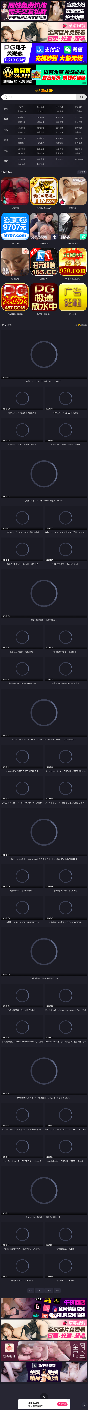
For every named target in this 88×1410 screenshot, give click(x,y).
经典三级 (40, 132)
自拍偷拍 (40, 117)
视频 (6, 119)
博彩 (6, 108)
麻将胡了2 (22, 111)
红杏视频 (21, 164)
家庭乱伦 (40, 149)
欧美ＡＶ (59, 117)
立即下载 (62, 1404)
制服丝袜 (21, 132)
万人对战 (59, 107)
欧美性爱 (78, 128)
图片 (6, 140)
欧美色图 (59, 138)
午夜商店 (40, 159)
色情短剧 (40, 164)
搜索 (81, 97)
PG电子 (22, 107)
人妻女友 (59, 149)
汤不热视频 (78, 159)
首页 (31, 1290)
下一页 (48, 1290)
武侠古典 (78, 149)
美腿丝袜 (21, 143)
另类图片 (78, 143)
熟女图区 (59, 143)
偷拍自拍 (40, 128)
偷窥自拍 (21, 138)
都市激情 (21, 149)
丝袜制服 (40, 122)
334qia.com (44, 90)
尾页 (57, 1290)
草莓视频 (59, 159)
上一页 (39, 1290)
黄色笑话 (59, 153)
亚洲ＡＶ (21, 117)
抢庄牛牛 (78, 111)
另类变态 (78, 132)
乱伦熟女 (59, 132)
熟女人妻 (21, 122)
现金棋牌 (59, 111)
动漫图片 (78, 138)
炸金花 (40, 111)
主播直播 (59, 122)
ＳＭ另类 (78, 122)
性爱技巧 (78, 153)
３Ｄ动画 (78, 117)
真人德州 (40, 107)
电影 (6, 129)
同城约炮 (21, 159)
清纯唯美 (40, 143)
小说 (6, 150)
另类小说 (40, 153)
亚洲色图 (40, 138)
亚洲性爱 (21, 128)
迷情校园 (21, 153)
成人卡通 (59, 128)
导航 (6, 161)
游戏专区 (78, 107)
